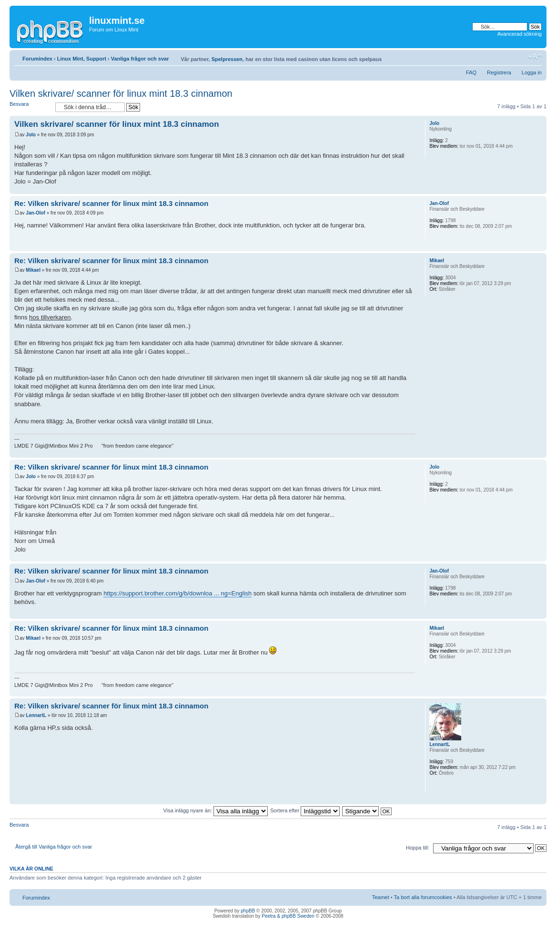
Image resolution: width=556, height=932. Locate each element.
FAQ (471, 72)
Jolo (31, 134)
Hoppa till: (417, 847)
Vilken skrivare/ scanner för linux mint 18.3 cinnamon (121, 93)
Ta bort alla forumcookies (423, 897)
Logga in (532, 72)
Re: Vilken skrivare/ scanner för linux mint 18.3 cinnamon (111, 203)
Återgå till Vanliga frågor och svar (53, 847)
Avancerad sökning (519, 34)
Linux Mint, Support (81, 58)
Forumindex (37, 58)
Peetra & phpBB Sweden (288, 916)
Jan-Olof (35, 212)
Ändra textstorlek (535, 56)
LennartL (36, 715)
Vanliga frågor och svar (140, 58)
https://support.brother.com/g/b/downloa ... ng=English (177, 593)
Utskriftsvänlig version (520, 56)
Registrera (499, 72)
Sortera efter (305, 810)
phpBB (248, 910)
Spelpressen (227, 59)
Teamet (380, 897)
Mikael (33, 270)
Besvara (30, 107)
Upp (539, 189)
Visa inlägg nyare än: (215, 810)
